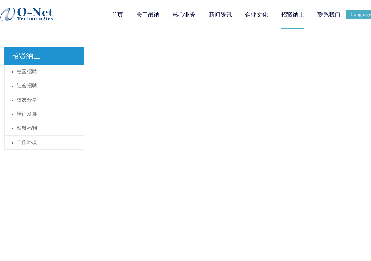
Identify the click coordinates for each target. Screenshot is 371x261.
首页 (117, 15)
